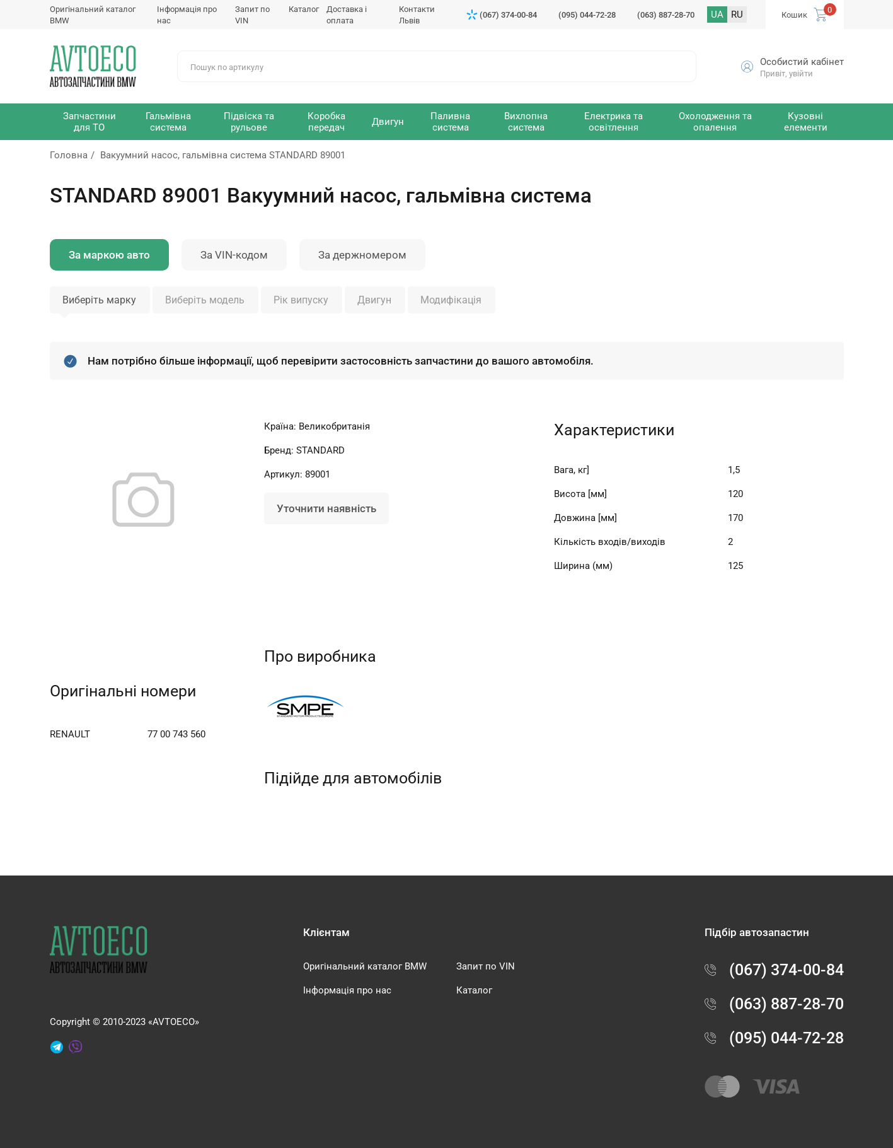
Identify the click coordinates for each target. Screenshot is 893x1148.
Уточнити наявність (326, 508)
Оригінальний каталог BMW (365, 966)
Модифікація (450, 300)
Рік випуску (301, 300)
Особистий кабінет (802, 61)
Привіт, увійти (786, 73)
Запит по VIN (485, 966)
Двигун (374, 300)
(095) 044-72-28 (587, 15)
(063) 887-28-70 (665, 15)
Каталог (304, 9)
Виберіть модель (205, 300)
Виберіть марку (99, 300)
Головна (69, 155)
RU (737, 14)
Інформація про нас (347, 990)
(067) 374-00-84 (508, 15)
